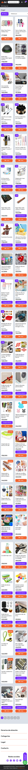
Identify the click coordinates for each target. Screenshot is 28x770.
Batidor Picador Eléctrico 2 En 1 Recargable (5, 294)
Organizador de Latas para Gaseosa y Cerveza (20, 500)
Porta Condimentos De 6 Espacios (20, 117)
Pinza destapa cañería (19, 700)
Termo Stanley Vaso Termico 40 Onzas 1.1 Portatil (20, 31)
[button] (22, 2)
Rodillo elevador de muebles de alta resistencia (6, 386)
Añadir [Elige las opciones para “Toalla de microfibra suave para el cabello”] (21, 480)
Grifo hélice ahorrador (18, 528)
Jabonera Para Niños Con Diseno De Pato (20, 237)
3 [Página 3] (8, 717)
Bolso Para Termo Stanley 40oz (5, 30)
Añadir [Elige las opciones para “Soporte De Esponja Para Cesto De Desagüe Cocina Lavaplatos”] (21, 336)
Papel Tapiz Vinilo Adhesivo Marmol (5, 208)
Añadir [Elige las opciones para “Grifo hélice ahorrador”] (21, 537)
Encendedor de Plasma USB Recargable (19, 87)
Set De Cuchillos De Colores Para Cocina (20, 148)
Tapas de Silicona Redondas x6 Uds (5, 528)
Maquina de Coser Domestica (20, 179)
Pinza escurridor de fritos (20, 614)
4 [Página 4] (11, 717)
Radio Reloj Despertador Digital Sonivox (6, 58)
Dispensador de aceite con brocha (6, 499)
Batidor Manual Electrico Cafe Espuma (5, 416)
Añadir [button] (7, 68)
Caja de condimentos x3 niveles (6, 672)
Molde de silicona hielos (5, 585)
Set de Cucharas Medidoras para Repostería (19, 586)
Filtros (4, 13)
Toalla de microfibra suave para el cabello (20, 474)
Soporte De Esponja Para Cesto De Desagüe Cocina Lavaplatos (20, 326)
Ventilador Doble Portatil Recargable (20, 57)
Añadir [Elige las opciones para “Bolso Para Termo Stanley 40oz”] (7, 38)
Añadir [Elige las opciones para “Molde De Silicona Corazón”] (21, 275)
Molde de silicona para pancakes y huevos (19, 356)
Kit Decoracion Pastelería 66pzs (5, 179)
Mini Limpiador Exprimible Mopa (19, 644)
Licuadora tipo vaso (6, 555)
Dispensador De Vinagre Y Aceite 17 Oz (6, 149)
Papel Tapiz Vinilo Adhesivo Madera (19, 208)
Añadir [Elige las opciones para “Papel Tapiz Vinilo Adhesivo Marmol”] (7, 219)
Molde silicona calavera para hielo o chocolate (6, 615)
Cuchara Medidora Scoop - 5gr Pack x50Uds (6, 356)
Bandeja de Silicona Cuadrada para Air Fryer (6, 325)
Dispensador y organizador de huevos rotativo (5, 475)
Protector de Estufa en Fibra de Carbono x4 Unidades (20, 557)
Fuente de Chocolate (6, 237)
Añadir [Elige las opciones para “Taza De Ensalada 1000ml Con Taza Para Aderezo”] (7, 275)
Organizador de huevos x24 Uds (5, 444)
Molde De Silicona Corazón (19, 267)
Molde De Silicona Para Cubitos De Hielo (19, 294)
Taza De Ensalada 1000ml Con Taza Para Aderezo (6, 268)
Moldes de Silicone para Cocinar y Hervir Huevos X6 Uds (20, 445)
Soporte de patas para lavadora (19, 385)
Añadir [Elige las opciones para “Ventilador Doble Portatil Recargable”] (21, 68)
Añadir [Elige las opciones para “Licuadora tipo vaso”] (7, 567)
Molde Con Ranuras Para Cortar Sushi (20, 672)
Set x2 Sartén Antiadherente (5, 86)
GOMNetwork (21, 768)
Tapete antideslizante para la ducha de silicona (21, 416)
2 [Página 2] (5, 717)
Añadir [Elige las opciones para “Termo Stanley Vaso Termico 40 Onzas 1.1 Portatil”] (21, 38)
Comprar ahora (7, 64)
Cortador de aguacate (4, 644)
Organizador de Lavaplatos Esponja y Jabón (6, 701)
